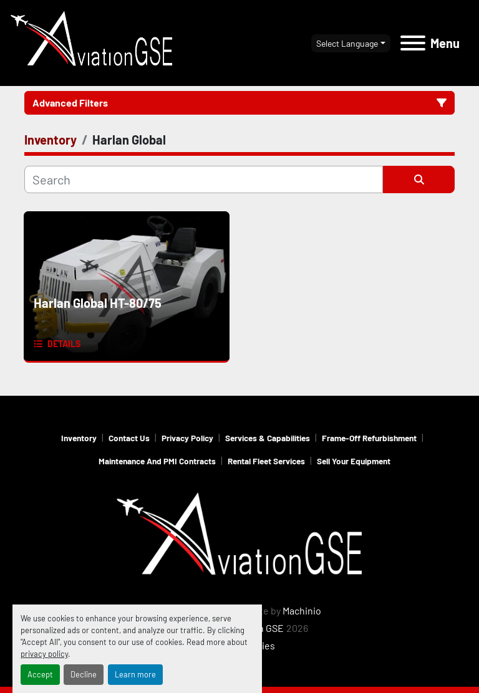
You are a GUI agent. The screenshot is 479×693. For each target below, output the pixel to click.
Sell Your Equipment (353, 461)
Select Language (347, 43)
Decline (83, 674)
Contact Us (129, 438)
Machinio (302, 610)
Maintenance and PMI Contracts (157, 461)
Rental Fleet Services (266, 461)
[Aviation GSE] (239, 536)
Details (63, 343)
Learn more (135, 674)
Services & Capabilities (267, 438)
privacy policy (44, 654)
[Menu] (412, 43)
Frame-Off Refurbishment (369, 438)
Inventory (79, 438)
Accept (40, 674)
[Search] (203, 179)
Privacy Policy (187, 438)
